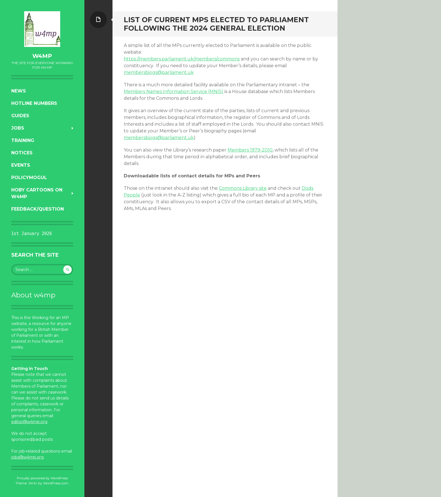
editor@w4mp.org (29, 421)
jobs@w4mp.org (27, 457)
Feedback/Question (37, 209)
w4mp (42, 56)
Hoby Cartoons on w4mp (36, 193)
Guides (20, 115)
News (18, 91)
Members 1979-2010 (250, 150)
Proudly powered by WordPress (42, 478)
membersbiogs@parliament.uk (159, 72)
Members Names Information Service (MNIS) (173, 91)
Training (22, 140)
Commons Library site (243, 188)
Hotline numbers (34, 103)
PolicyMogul (29, 177)
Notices (22, 152)
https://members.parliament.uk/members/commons (182, 59)
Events (20, 165)
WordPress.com (55, 483)
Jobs (17, 128)
